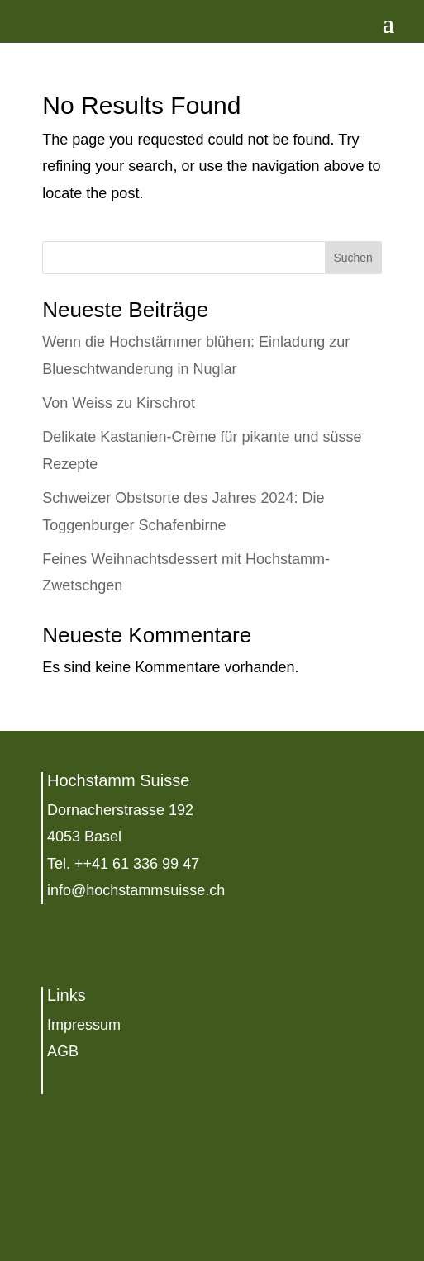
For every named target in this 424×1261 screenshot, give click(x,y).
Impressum (84, 1025)
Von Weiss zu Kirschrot (118, 403)
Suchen (352, 257)
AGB (63, 1051)
